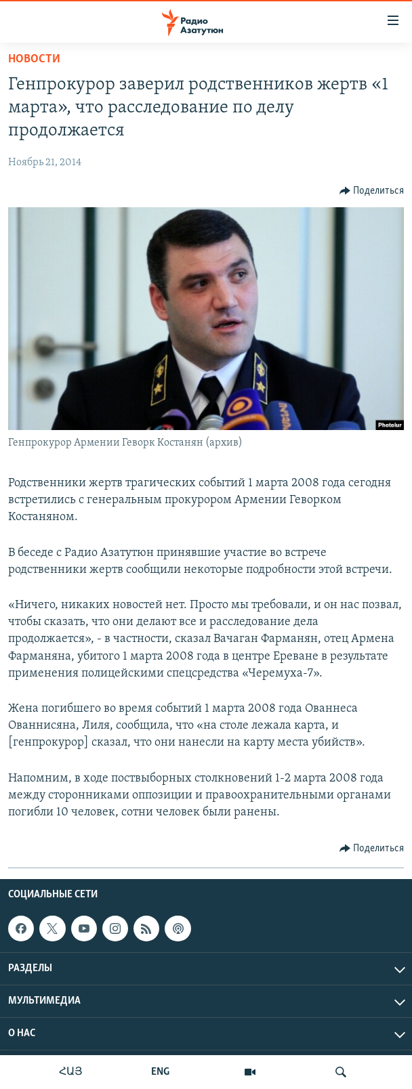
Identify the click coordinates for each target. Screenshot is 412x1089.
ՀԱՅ (71, 1072)
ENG (160, 1072)
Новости (34, 59)
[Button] (372, 191)
